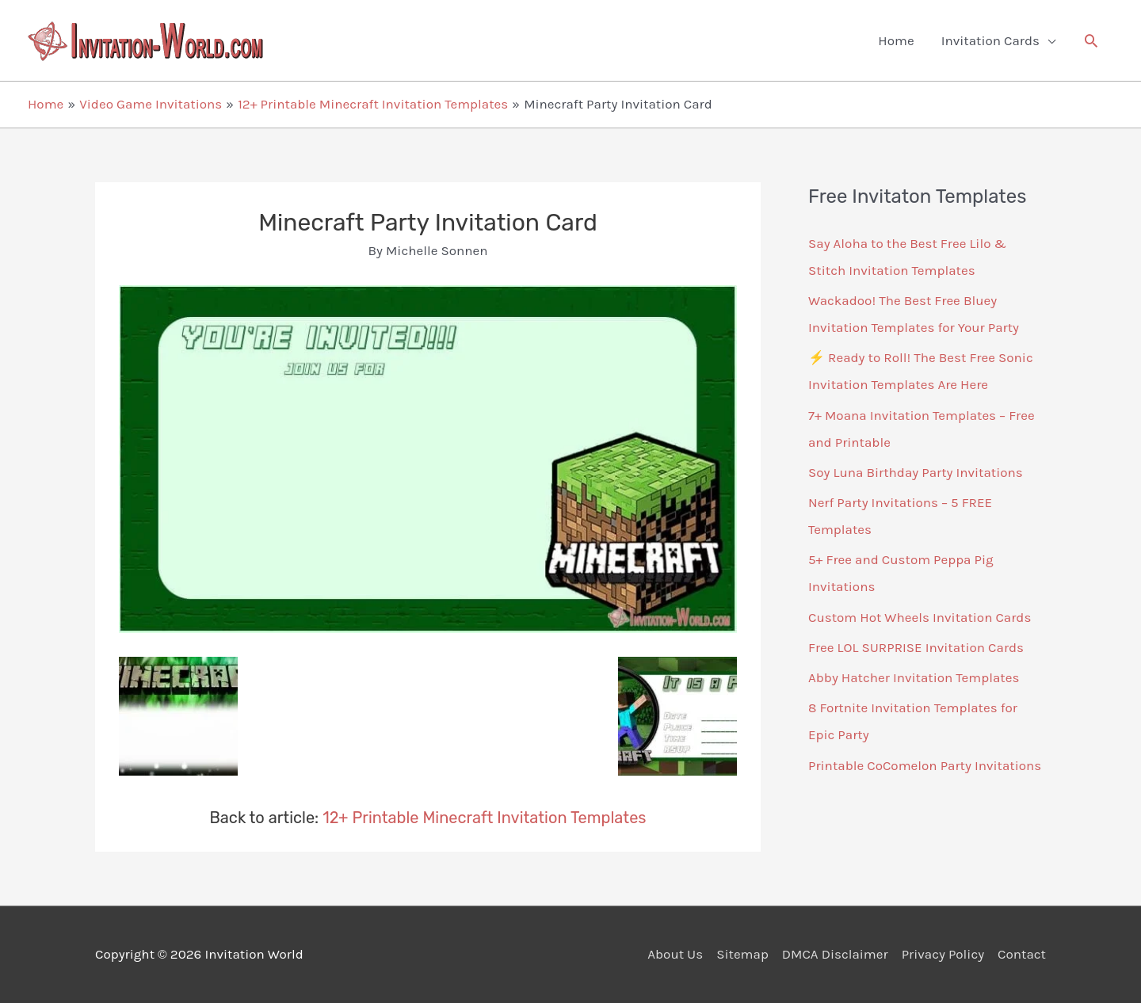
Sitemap (742, 954)
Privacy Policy (943, 954)
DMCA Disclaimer (835, 954)
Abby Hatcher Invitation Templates (913, 677)
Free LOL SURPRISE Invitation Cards (916, 647)
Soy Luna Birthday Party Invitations (915, 472)
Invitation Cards (990, 40)
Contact (1022, 954)
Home (896, 40)
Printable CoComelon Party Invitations (924, 765)
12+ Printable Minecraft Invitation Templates (484, 817)
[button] (1091, 40)
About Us (675, 954)
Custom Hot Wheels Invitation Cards (919, 617)
